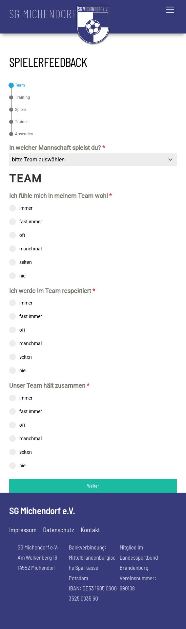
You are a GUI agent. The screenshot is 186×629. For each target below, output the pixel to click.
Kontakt (90, 530)
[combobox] (93, 159)
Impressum (23, 530)
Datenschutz (58, 530)
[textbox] (86, 159)
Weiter (93, 486)
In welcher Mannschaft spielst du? (57, 147)
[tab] (17, 85)
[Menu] (170, 9)
